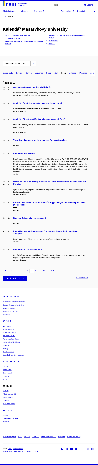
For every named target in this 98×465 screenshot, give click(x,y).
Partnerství (6, 376)
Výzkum (7, 321)
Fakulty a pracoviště (9, 394)
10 (44, 271)
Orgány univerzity (8, 397)
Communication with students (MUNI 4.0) (32, 87)
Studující (81, 11)
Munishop (61, 437)
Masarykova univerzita (15, 449)
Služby (5, 379)
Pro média (6, 421)
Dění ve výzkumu (8, 329)
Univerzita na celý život (10, 311)
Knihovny (6, 400)
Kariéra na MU (7, 373)
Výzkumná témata (9, 336)
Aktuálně (8, 410)
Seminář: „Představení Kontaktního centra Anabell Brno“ (39, 119)
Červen (28, 73)
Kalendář (6, 415)
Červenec (39, 73)
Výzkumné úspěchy (9, 332)
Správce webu (7, 451)
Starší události (82, 278)
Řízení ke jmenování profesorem (13, 355)
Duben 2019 (8, 73)
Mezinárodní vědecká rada (11, 342)
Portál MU (35, 437)
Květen (19, 73)
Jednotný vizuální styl (74, 437)
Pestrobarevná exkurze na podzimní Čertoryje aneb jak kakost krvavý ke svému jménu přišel (49, 203)
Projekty (5, 349)
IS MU (20, 437)
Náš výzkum (7, 326)
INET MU (27, 437)
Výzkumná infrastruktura (11, 339)
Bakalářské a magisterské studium (14, 302)
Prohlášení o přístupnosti (22, 451)
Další (54, 271)
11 (48, 271)
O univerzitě (11, 361)
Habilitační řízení (8, 352)
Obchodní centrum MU (48, 437)
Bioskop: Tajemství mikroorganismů (29, 218)
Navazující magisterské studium (13, 305)
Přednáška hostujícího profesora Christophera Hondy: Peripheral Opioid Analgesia (46, 232)
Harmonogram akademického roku (19, 35)
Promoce (52, 44)
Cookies (36, 451)
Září (56, 73)
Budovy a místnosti (9, 404)
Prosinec (83, 73)
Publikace (6, 345)
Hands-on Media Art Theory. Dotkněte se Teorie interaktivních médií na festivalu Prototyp (49, 183)
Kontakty (5, 391)
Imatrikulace (53, 41)
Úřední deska (7, 370)
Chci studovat (12, 297)
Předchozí (7, 271)
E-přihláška (6, 314)
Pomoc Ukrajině (67, 11)
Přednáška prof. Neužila (24, 153)
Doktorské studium (9, 308)
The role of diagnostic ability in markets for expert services (40, 140)
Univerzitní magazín (9, 437)
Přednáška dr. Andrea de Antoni (27, 250)
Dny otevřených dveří (13, 38)
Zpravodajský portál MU (10, 418)
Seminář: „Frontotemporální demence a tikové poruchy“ (38, 103)
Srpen (48, 73)
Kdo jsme (6, 366)
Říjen (63, 73)
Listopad (72, 73)
